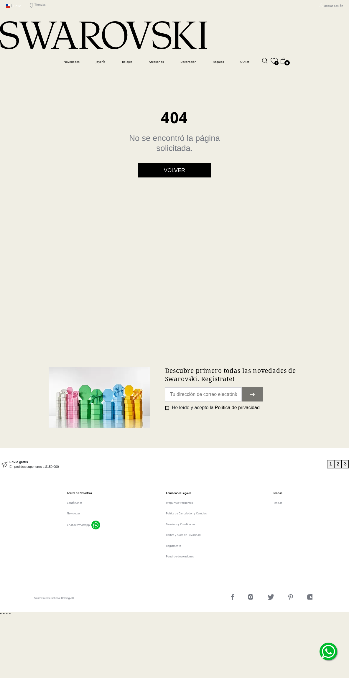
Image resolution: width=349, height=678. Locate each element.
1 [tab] (330, 463)
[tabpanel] (163, 464)
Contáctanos (74, 503)
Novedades (72, 62)
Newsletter (73, 513)
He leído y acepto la (215, 407)
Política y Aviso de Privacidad (183, 535)
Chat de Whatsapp (78, 525)
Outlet (244, 62)
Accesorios (156, 62)
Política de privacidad (237, 407)
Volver (174, 170)
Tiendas (38, 6)
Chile (13, 6)
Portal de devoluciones (180, 556)
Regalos (218, 62)
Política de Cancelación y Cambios (186, 513)
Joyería (101, 62)
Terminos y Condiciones (180, 524)
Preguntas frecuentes (179, 503)
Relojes (127, 62)
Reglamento (173, 546)
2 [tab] (338, 463)
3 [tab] (345, 463)
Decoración (188, 62)
